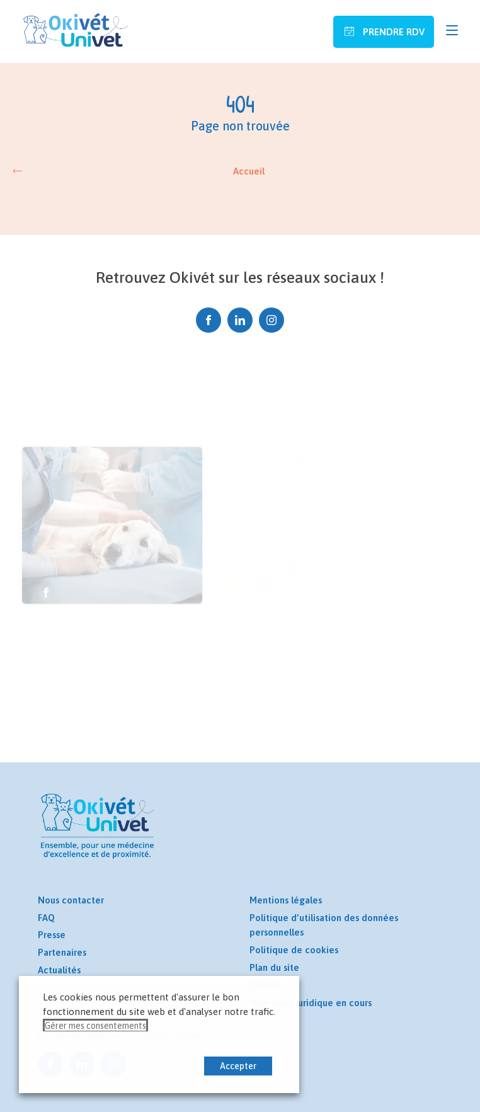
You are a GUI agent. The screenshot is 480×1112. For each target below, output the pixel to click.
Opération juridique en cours (310, 1002)
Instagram (271, 320)
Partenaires (62, 952)
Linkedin (240, 320)
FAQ (46, 917)
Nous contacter (71, 900)
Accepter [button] (238, 1066)
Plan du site (274, 967)
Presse (52, 934)
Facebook (208, 320)
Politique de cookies (293, 949)
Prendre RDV (392, 31)
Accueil (249, 171)
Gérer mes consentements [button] (95, 1026)
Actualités (59, 970)
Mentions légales (285, 900)
